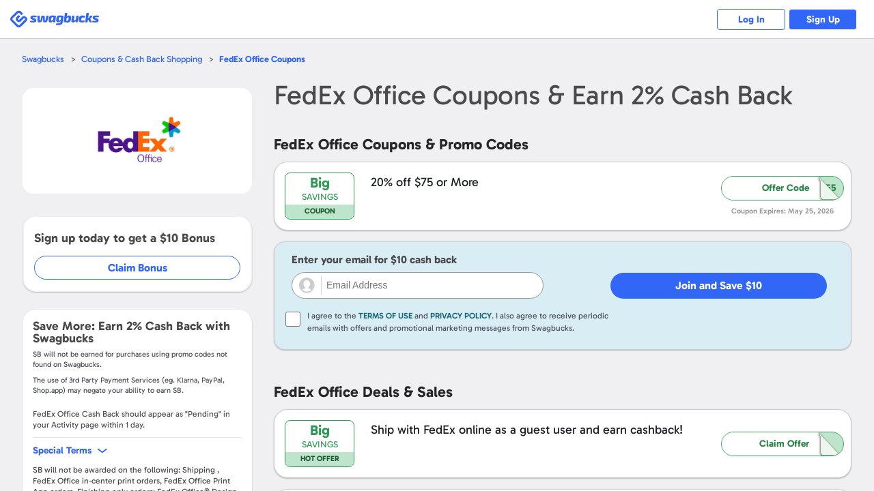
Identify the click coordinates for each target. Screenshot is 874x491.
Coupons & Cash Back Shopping (141, 59)
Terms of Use (385, 316)
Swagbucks (43, 59)
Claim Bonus (137, 267)
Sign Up (823, 19)
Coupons (262, 59)
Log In (751, 19)
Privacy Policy (461, 316)
